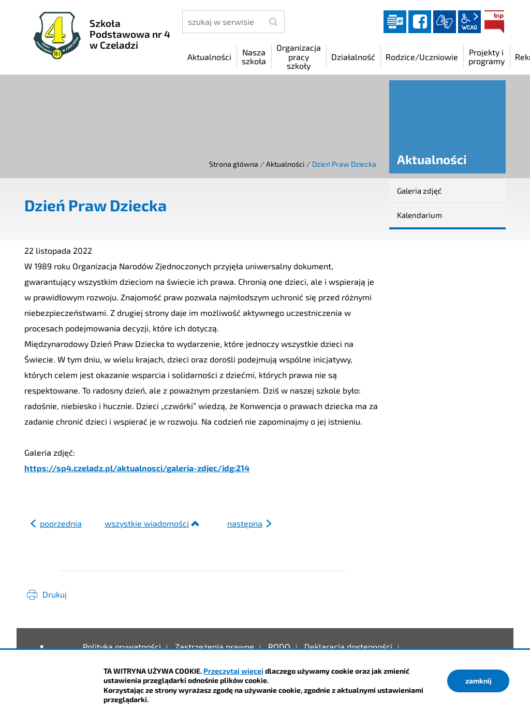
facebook (419, 21)
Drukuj (54, 594)
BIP (494, 21)
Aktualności (285, 163)
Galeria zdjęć (419, 190)
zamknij (478, 680)
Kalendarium (419, 215)
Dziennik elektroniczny (395, 21)
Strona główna (233, 163)
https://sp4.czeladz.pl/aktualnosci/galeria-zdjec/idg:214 (136, 468)
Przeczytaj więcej (233, 670)
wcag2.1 (469, 21)
